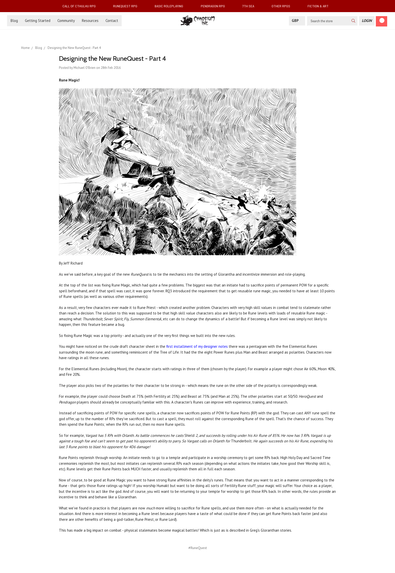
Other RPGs (283, 6)
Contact (112, 20)
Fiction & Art (320, 6)
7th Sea (250, 6)
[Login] (367, 20)
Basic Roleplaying (171, 6)
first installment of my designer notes (197, 346)
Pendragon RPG (215, 6)
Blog (14, 20)
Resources (90, 20)
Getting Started (37, 20)
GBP (297, 20)
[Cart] (381, 21)
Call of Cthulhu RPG (81, 6)
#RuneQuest (197, 548)
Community (66, 20)
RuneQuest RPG (127, 6)
